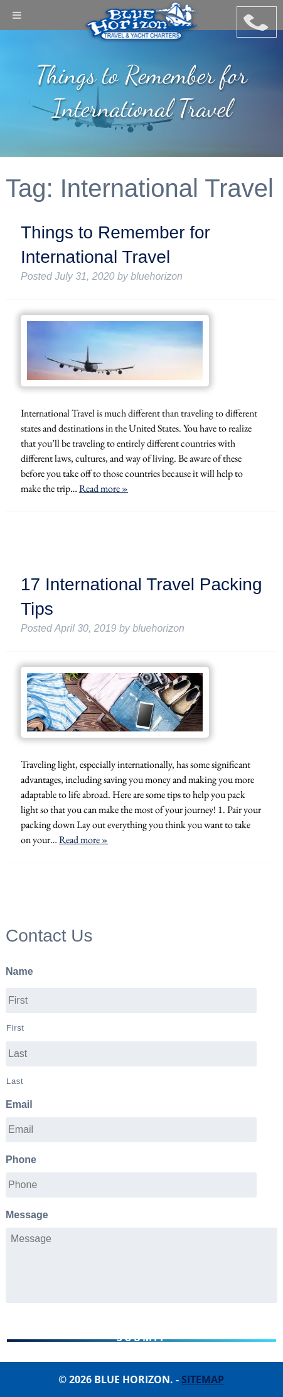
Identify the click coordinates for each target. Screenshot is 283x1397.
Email (19, 1104)
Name (19, 971)
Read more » (103, 488)
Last (14, 1081)
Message (27, 1214)
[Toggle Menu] (17, 15)
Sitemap (202, 1379)
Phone (21, 1159)
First (15, 1028)
